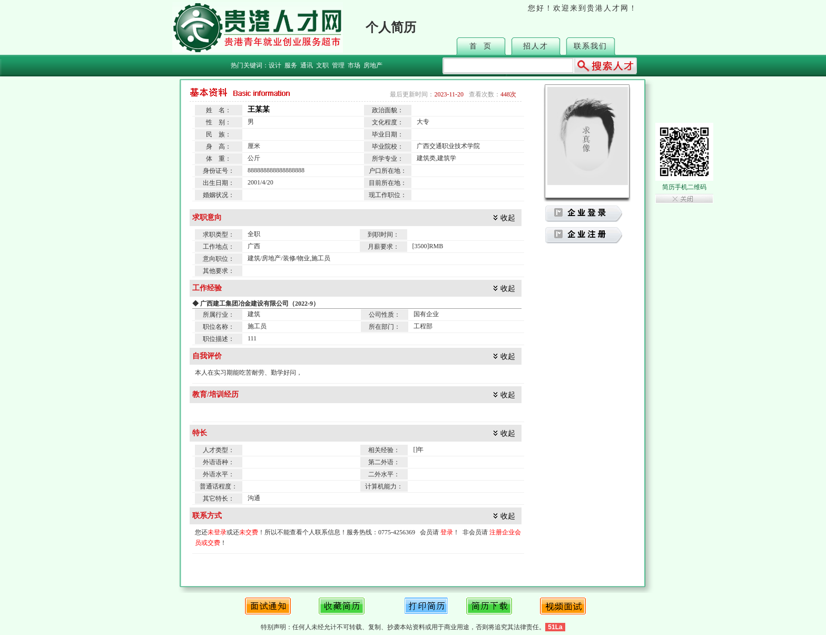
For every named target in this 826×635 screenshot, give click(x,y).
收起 (507, 218)
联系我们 (590, 46)
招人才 (535, 46)
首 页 (480, 46)
